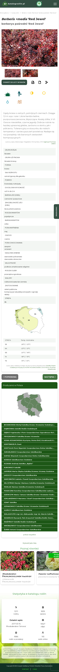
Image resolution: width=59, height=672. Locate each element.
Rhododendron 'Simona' (16, 626)
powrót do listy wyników (14, 82)
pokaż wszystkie (29, 535)
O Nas (35, 669)
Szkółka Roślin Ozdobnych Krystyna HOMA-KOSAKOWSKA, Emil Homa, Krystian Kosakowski (33, 367)
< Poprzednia (9, 377)
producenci (56, 211)
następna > (50, 377)
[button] (13, 73)
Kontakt (25, 669)
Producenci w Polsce (13, 385)
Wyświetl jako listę (29, 543)
